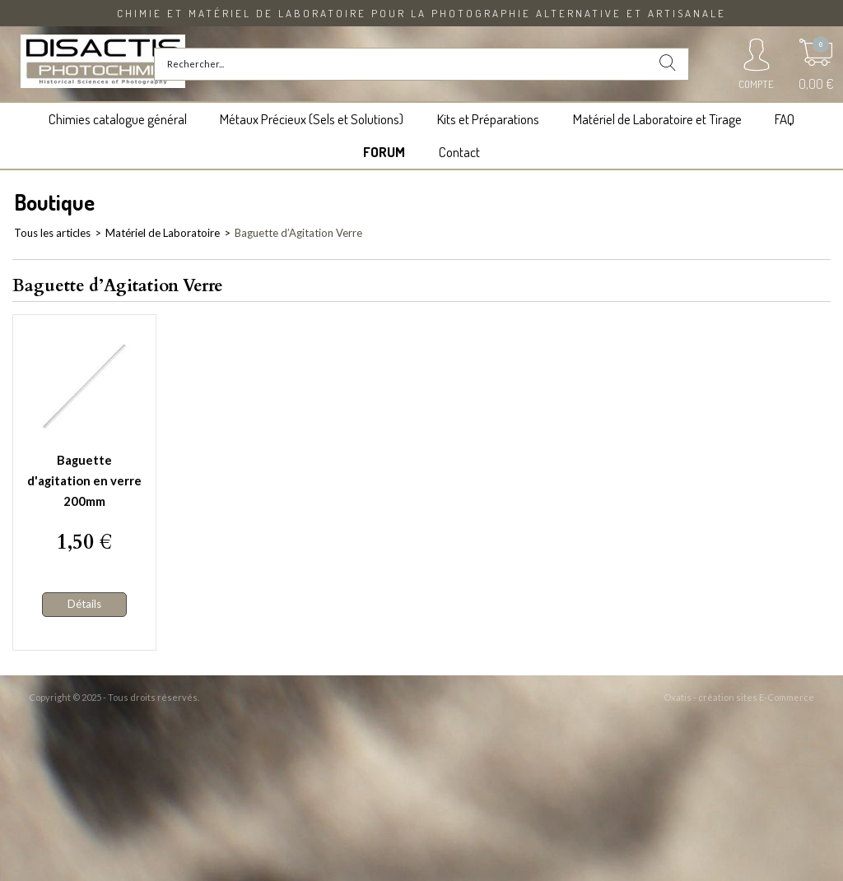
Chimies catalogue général (118, 119)
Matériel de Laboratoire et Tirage (657, 119)
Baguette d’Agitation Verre (298, 232)
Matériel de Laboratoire (162, 232)
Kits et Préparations (488, 119)
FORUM (384, 151)
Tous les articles (52, 232)
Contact (459, 151)
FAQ (784, 119)
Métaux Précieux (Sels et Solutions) (311, 119)
